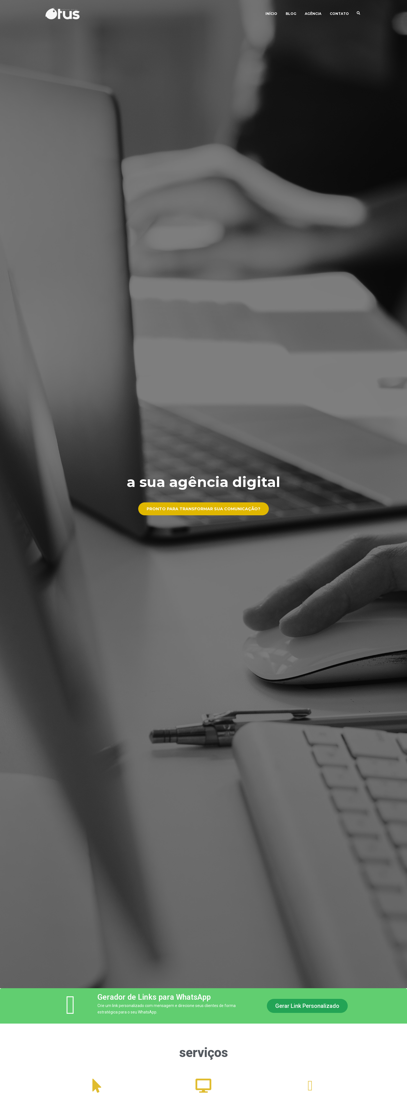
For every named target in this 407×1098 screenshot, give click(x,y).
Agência (313, 14)
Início (271, 14)
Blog (291, 14)
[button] (307, 1006)
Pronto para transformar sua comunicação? (203, 511)
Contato (339, 14)
